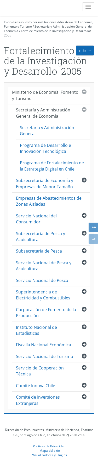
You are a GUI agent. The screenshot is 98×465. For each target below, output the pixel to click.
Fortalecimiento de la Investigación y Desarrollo (55, 31)
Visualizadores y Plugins (49, 455)
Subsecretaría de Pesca (39, 251)
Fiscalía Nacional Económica (43, 345)
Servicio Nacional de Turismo (44, 356)
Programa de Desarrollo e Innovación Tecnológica (45, 148)
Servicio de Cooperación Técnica (40, 371)
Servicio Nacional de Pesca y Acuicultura (43, 266)
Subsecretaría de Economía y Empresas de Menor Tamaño (44, 183)
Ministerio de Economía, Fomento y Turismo (45, 95)
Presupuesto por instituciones (34, 22)
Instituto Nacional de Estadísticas (36, 330)
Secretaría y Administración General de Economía (43, 113)
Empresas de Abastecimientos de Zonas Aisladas (49, 201)
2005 (7, 35)
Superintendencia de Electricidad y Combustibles (43, 295)
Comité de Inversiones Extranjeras (38, 400)
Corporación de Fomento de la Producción (46, 312)
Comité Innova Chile (35, 385)
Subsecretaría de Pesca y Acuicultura (40, 236)
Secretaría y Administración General (47, 130)
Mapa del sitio (49, 450)
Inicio (7, 22)
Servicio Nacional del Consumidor (36, 219)
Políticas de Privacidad (49, 446)
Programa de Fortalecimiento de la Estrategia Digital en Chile (52, 166)
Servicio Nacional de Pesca (42, 280)
